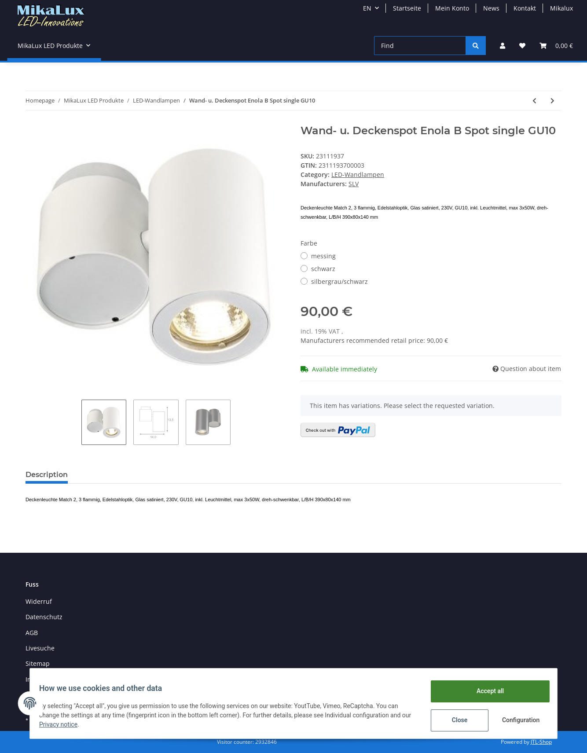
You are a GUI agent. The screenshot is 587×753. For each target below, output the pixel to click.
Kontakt (525, 8)
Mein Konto (452, 8)
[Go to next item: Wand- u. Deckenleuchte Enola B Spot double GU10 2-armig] (552, 100)
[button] (502, 45)
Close (454, 720)
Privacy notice (74, 724)
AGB (32, 632)
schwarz (323, 268)
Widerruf (39, 601)
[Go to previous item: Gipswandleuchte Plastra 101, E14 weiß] (534, 100)
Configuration (517, 720)
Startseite (407, 8)
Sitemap (38, 663)
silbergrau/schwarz (339, 281)
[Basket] (556, 45)
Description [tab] (47, 474)
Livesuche (40, 648)
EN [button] (367, 8)
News (491, 8)
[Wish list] (522, 45)
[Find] (420, 45)
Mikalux (561, 8)
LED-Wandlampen (357, 174)
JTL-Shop (541, 742)
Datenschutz (44, 617)
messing (323, 256)
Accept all (485, 690)
